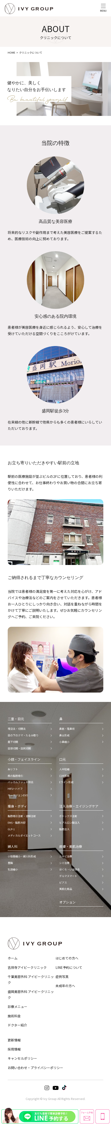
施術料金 (14, 1016)
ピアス (63, 882)
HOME (11, 52)
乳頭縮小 (13, 869)
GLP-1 (11, 829)
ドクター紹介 (17, 1025)
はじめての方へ (67, 958)
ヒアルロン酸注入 (69, 822)
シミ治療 (64, 863)
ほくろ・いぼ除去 (69, 869)
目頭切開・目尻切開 (19, 748)
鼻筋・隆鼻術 (67, 728)
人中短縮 (64, 769)
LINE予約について (69, 967)
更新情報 (14, 1040)
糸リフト (13, 769)
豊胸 (10, 863)
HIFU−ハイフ (15, 788)
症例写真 (62, 976)
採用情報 (14, 1049)
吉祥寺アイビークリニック (27, 967)
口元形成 (64, 776)
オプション (67, 902)
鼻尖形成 (64, 735)
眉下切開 (13, 742)
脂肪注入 (64, 829)
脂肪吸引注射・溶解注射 (22, 816)
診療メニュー (17, 1006)
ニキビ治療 (65, 856)
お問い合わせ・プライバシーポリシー (35, 1067)
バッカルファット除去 (20, 782)
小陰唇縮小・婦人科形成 (22, 856)
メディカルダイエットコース (24, 835)
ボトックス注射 (68, 816)
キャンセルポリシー (22, 1058)
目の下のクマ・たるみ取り (23, 735)
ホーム (12, 958)
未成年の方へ (65, 985)
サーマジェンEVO (18, 795)
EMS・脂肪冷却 (16, 822)
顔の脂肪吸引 (15, 776)
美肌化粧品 (65, 889)
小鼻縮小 (64, 742)
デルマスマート (68, 876)
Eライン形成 (66, 782)
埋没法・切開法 (17, 728)
